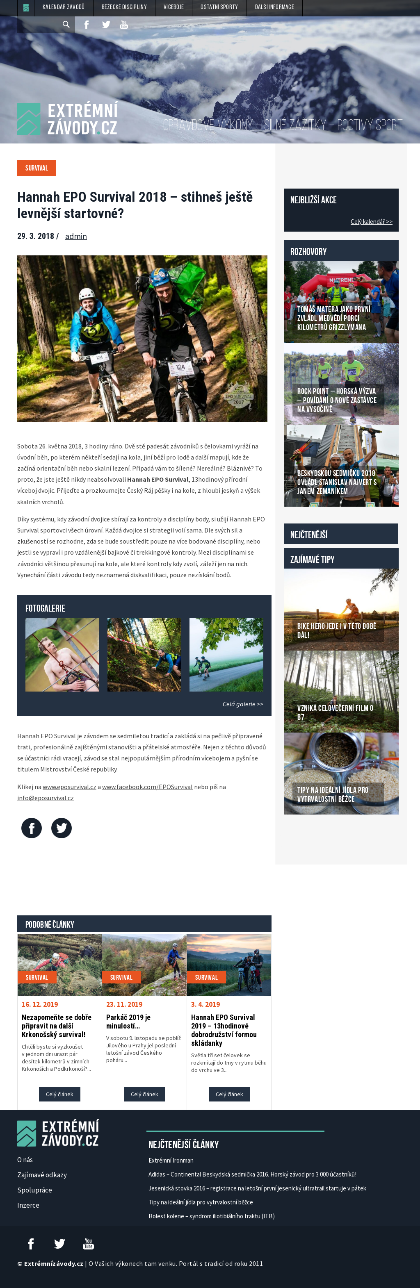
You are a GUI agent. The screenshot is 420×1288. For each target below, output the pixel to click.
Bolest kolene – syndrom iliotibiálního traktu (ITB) (211, 1216)
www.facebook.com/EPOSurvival (147, 787)
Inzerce (28, 1205)
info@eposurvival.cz (45, 798)
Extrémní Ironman (171, 1160)
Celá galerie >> (243, 704)
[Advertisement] (166, 878)
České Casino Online (302, 835)
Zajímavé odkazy (42, 1174)
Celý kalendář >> (372, 221)
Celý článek (59, 1094)
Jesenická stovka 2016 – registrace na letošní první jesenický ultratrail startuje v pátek (257, 1188)
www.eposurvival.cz (69, 787)
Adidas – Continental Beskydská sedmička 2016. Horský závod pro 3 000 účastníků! (252, 1174)
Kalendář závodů (64, 7)
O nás (25, 1159)
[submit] (67, 24)
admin (76, 236)
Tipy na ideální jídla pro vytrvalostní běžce (200, 1202)
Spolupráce (34, 1190)
